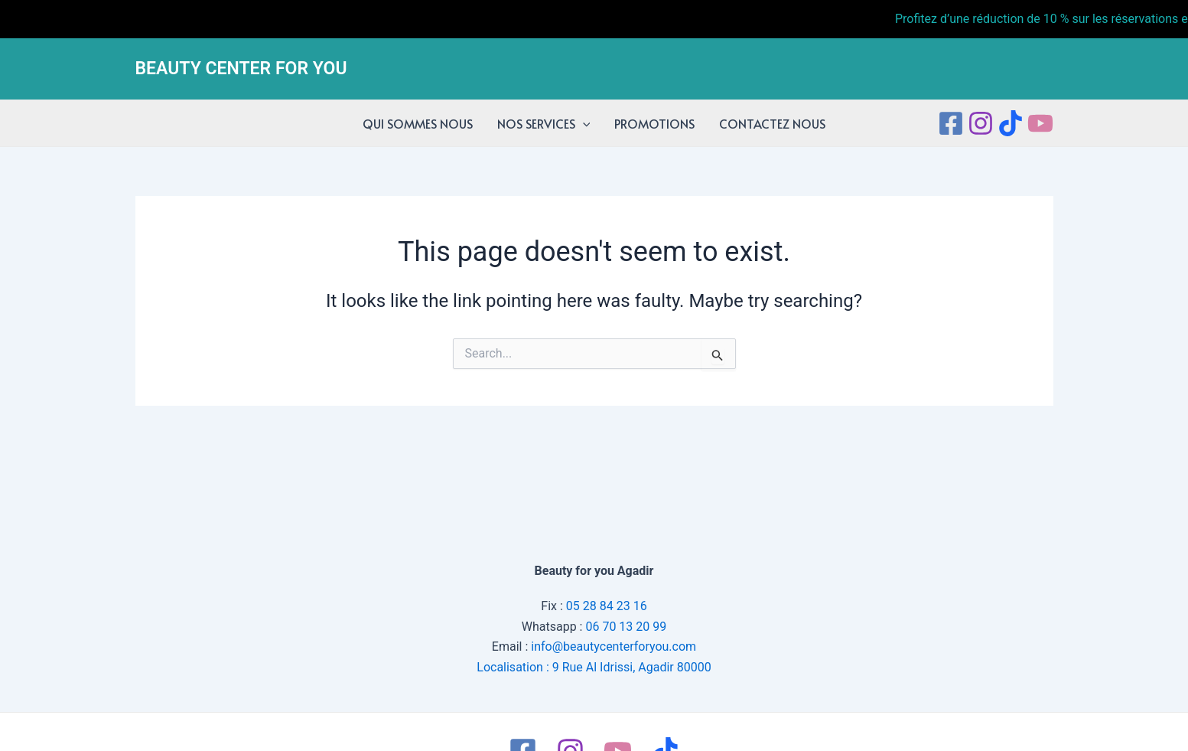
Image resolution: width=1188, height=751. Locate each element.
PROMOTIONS (654, 123)
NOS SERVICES (544, 123)
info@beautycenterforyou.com (613, 646)
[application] (583, 123)
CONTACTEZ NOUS (772, 123)
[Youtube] (1040, 123)
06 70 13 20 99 (625, 626)
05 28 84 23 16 (606, 606)
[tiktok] (1011, 123)
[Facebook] (951, 123)
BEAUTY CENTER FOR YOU (241, 68)
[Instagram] (981, 123)
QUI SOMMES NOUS (418, 123)
